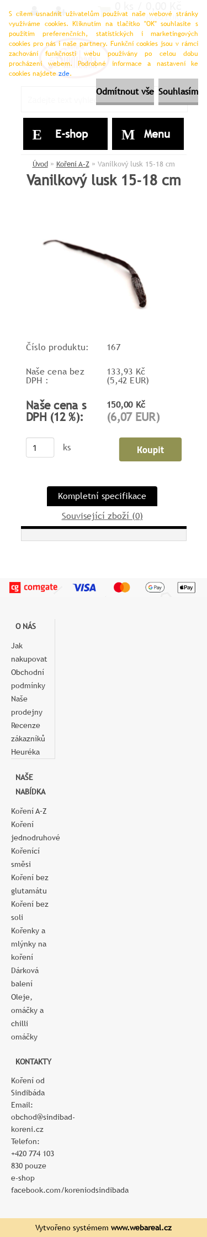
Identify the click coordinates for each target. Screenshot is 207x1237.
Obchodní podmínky (28, 679)
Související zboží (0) (102, 516)
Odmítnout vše (125, 91)
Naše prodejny (27, 705)
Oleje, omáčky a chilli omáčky (27, 1016)
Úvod (40, 164)
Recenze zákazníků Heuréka (28, 738)
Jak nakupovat (29, 652)
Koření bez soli (30, 911)
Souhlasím (178, 91)
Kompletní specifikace (102, 496)
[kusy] (39, 448)
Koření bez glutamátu (30, 884)
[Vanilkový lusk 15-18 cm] (104, 217)
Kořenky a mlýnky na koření (28, 943)
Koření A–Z (72, 164)
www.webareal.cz (141, 1227)
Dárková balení (25, 977)
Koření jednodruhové (33, 831)
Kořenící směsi (25, 857)
